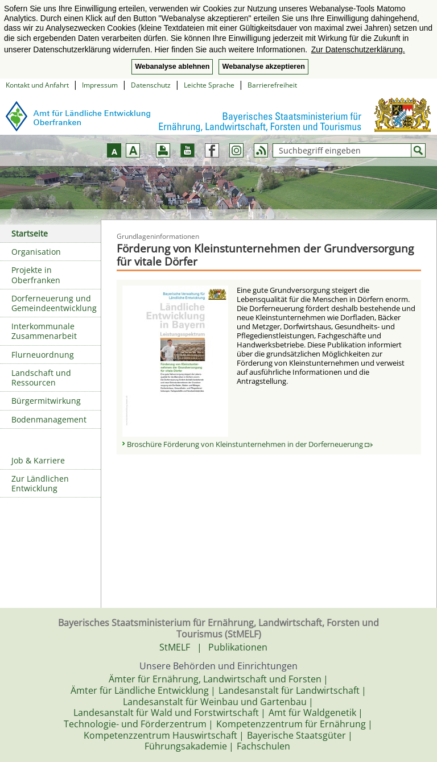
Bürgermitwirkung (46, 400)
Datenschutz (151, 85)
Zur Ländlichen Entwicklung (40, 483)
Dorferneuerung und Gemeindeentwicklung (54, 303)
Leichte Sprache (209, 85)
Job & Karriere (38, 460)
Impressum (100, 85)
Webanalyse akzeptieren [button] (263, 67)
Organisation (36, 251)
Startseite (29, 233)
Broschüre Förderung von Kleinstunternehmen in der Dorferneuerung (250, 444)
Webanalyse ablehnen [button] (172, 67)
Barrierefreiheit (272, 85)
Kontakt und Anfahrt (37, 85)
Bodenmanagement (48, 419)
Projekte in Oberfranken (35, 274)
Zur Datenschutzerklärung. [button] (358, 49)
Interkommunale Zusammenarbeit (44, 331)
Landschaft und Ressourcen (41, 377)
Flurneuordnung (42, 354)
